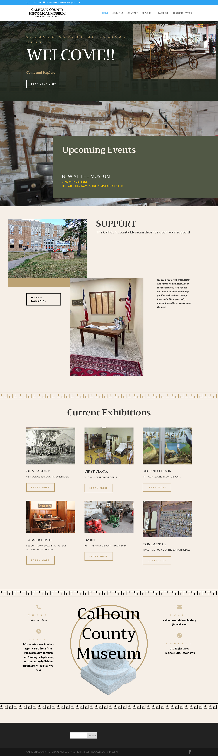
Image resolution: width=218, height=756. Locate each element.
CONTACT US (157, 560)
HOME (105, 13)
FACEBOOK (163, 13)
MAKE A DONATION (39, 299)
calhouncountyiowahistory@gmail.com (179, 622)
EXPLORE (146, 13)
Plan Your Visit (43, 83)
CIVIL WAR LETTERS (74, 181)
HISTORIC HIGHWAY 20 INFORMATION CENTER (92, 186)
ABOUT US (118, 13)
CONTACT (132, 13)
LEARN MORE (40, 487)
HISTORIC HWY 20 (182, 13)
